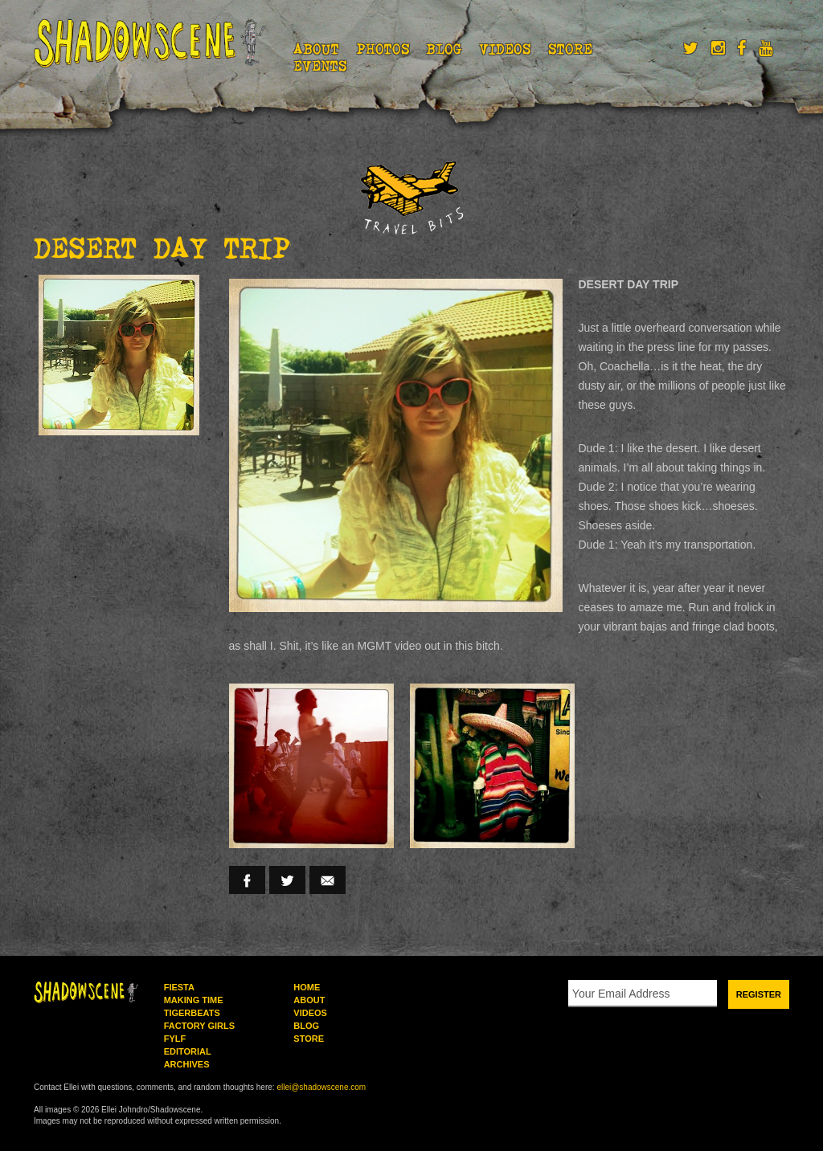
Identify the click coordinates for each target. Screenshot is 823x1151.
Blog (444, 49)
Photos (383, 49)
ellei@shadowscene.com (321, 1087)
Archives (187, 1064)
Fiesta (179, 987)
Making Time (193, 1000)
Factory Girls (199, 1026)
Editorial (187, 1051)
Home (306, 987)
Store (570, 49)
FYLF (175, 1038)
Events (320, 66)
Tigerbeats (192, 1013)
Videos (505, 49)
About (316, 49)
